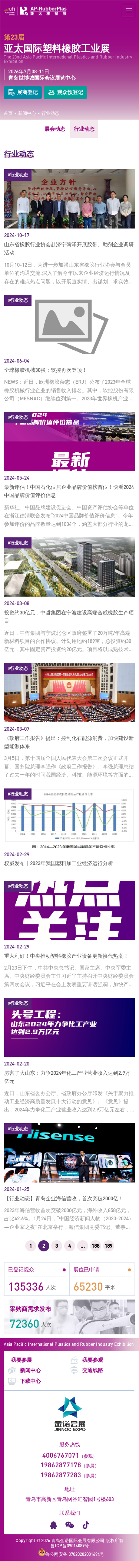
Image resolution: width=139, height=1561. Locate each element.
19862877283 (60, 1475)
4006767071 (60, 1455)
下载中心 (24, 1381)
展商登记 (23, 92)
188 (95, 1246)
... (82, 1246)
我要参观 (86, 1360)
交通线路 (86, 1370)
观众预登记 (65, 92)
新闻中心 (27, 113)
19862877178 (60, 1465)
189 (108, 1246)
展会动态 (54, 129)
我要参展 (21, 1360)
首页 (8, 113)
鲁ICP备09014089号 (69, 1545)
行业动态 (50, 113)
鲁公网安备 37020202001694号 (71, 1552)
